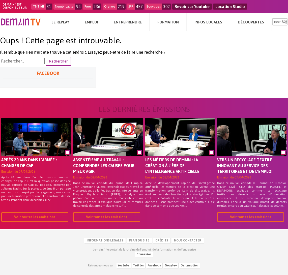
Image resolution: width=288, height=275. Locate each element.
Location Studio (230, 6)
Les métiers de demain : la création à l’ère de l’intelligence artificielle (172, 166)
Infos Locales (208, 22)
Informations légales (105, 240)
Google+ (171, 265)
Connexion (144, 254)
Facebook (154, 265)
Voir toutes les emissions (34, 217)
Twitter (138, 265)
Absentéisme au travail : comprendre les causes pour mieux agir (103, 166)
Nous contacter (187, 240)
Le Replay (60, 22)
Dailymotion (189, 265)
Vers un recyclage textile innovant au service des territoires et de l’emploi (244, 166)
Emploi (91, 22)
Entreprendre (128, 22)
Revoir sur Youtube (192, 6)
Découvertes (251, 22)
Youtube (123, 265)
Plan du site (139, 240)
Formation (168, 22)
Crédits (161, 240)
